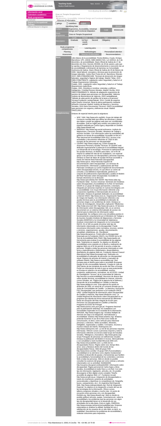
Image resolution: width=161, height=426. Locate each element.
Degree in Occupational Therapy (37, 23)
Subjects (60, 16)
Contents (113, 48)
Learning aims (90, 48)
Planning (67, 52)
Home (90, 11)
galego (97, 11)
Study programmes (36, 17)
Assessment (67, 54)
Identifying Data (72, 26)
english (83, 23)
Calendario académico (37, 15)
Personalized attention (113, 52)
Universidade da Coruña (37, 423)
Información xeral (35, 12)
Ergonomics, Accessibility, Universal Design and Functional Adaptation (84, 18)
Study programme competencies (67, 48)
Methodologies (90, 52)
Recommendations (113, 54)
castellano (105, 11)
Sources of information (90, 54)
